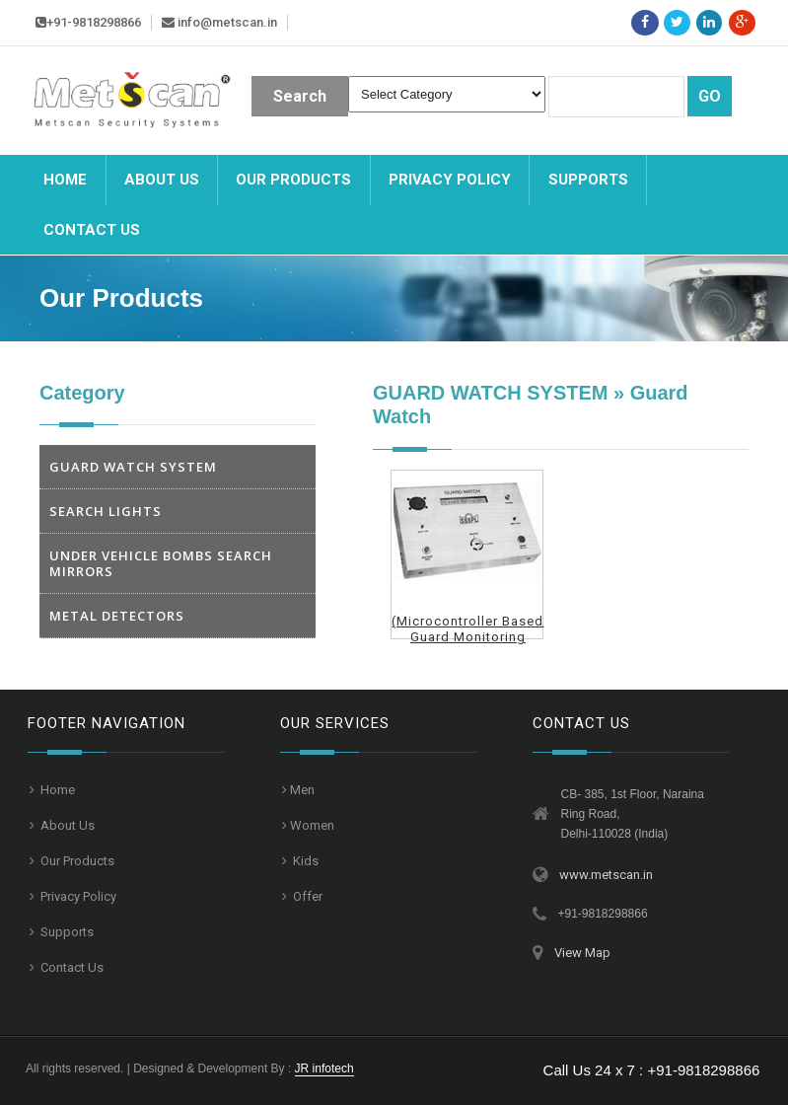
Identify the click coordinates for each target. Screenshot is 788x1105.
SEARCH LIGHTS (105, 511)
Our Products (293, 179)
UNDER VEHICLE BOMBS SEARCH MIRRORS (160, 563)
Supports (588, 179)
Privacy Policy (450, 179)
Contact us (91, 230)
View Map (582, 952)
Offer (306, 896)
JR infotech (324, 1068)
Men (302, 789)
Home (65, 179)
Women (312, 825)
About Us (161, 179)
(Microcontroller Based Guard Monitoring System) (467, 637)
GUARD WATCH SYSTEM (133, 467)
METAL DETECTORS (116, 616)
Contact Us (70, 967)
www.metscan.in (606, 874)
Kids (304, 860)
